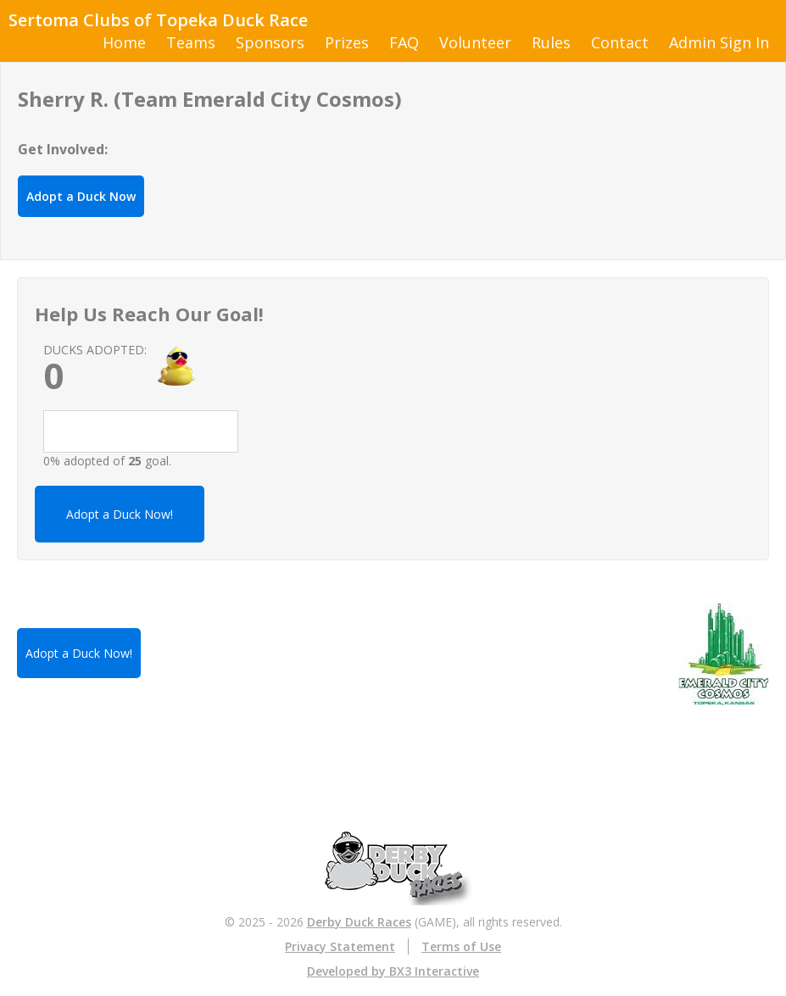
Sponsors (270, 42)
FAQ (404, 42)
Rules (551, 42)
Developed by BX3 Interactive (393, 971)
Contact (620, 42)
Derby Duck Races (359, 922)
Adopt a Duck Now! (119, 514)
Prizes (347, 42)
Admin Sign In (719, 42)
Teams (190, 42)
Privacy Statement (340, 946)
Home (124, 42)
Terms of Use (461, 946)
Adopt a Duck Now (81, 196)
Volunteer (475, 42)
